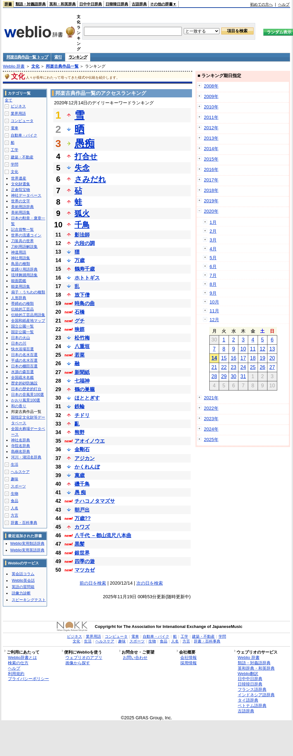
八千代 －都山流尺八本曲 (103, 535)
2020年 (211, 211)
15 (224, 358)
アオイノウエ (90, 441)
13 (272, 349)
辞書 (8, 4)
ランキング (78, 57)
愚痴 (85, 143)
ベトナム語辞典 (252, 705)
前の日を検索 (93, 583)
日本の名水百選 (24, 355)
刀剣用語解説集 (24, 246)
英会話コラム (23, 574)
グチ (80, 320)
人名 (14, 508)
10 (243, 349)
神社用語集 (20, 258)
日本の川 (18, 343)
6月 (213, 266)
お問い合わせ (135, 657)
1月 (213, 222)
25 (253, 367)
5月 (213, 257)
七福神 (82, 381)
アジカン (85, 458)
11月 (214, 310)
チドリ (82, 415)
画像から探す (77, 663)
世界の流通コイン (26, 235)
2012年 (211, 127)
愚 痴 (80, 492)
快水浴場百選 (22, 349)
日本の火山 (20, 337)
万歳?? (83, 518)
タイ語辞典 (248, 700)
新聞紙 (82, 372)
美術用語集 (20, 212)
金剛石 (82, 449)
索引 (58, 57)
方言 (14, 515)
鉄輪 (80, 406)
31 (243, 376)
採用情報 (188, 663)
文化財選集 (20, 184)
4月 (213, 248)
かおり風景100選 (25, 400)
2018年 (211, 190)
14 (214, 358)
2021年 (211, 397)
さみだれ (90, 179)
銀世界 (82, 553)
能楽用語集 (20, 286)
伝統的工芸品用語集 (28, 315)
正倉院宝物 (20, 189)
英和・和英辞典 (62, 4)
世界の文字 (20, 201)
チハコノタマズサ (95, 501)
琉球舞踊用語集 (24, 275)
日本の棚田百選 (24, 366)
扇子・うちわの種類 (28, 292)
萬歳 (80, 475)
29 (224, 376)
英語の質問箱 (23, 587)
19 (262, 358)
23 (233, 367)
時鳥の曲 (85, 303)
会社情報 (188, 657)
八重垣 (82, 346)
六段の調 (85, 243)
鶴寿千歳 (85, 269)
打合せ (86, 156)
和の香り (18, 406)
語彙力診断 (21, 593)
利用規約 (16, 673)
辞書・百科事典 (24, 522)
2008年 (211, 86)
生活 (14, 464)
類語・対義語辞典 (30, 4)
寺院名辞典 (20, 446)
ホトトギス (87, 277)
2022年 (211, 408)
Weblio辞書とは (22, 657)
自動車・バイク (24, 135)
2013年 (211, 138)
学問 (14, 164)
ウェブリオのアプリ (83, 657)
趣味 (14, 479)
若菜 (80, 355)
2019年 (211, 200)
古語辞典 (139, 4)
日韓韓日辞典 (116, 4)
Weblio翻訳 (248, 673)
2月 (213, 231)
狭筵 (80, 329)
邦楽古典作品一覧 (62, 66)
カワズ (82, 527)
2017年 (211, 179)
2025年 (211, 439)
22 (224, 367)
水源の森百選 (22, 372)
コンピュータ (22, 121)
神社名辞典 (20, 440)
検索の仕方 (18, 663)
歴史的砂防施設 (24, 383)
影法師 (82, 234)
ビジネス (18, 106)
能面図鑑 (18, 281)
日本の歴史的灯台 (26, 389)
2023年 (211, 418)
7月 (213, 275)
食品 (14, 501)
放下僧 (82, 295)
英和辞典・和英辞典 (256, 668)
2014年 (211, 148)
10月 (214, 301)
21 (214, 367)
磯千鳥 (82, 484)
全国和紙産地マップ (28, 320)
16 (233, 358)
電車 (14, 128)
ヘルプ (284, 4)
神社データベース (26, 195)
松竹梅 (82, 338)
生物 (14, 493)
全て (8, 100)
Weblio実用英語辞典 (27, 550)
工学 (14, 150)
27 (272, 367)
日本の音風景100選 (27, 394)
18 (253, 358)
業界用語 (18, 113)
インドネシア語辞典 (256, 694)
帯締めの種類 (22, 303)
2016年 (211, 169)
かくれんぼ (87, 467)
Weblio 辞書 (14, 66)
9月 (213, 293)
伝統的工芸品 (22, 309)
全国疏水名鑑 (22, 377)
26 (262, 367)
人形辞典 (18, 298)
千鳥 (82, 224)
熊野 (80, 432)
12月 (214, 319)
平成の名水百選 (24, 360)
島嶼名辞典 (20, 451)
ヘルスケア (20, 472)
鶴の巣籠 (85, 389)
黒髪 (80, 544)
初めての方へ (261, 4)
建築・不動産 (22, 157)
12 (262, 349)
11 (253, 349)
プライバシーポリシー (28, 678)
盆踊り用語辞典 (24, 269)
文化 (35, 66)
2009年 (211, 96)
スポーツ (18, 486)
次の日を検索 (149, 583)
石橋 (80, 312)
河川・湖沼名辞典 (26, 457)
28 (214, 376)
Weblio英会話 (23, 580)
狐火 (82, 213)
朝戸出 (82, 510)
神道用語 (18, 252)
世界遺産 (18, 178)
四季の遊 (85, 561)
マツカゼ (85, 570)
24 (243, 367)
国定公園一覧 (22, 332)
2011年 (211, 117)
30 (233, 376)
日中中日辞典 (90, 4)
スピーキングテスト (29, 600)
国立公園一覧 (22, 326)
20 (272, 358)
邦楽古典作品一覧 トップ (27, 57)
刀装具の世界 (22, 241)
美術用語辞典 (22, 207)
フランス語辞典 (252, 689)
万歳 (80, 260)
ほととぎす (87, 398)
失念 (82, 167)
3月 (213, 240)
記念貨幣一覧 (22, 229)
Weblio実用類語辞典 (27, 543)
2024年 (211, 429)
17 (243, 358)
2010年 (211, 106)
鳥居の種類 (20, 263)
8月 (213, 284)
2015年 (211, 159)
